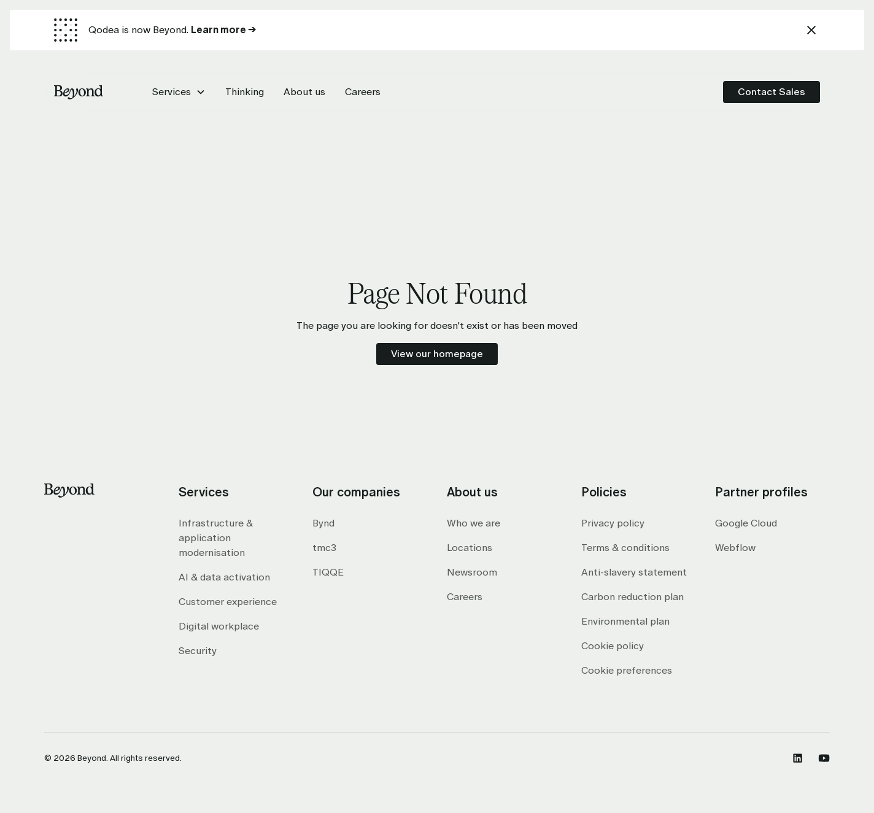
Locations (469, 547)
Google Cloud (746, 523)
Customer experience (228, 601)
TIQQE (328, 572)
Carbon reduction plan (632, 597)
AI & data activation (224, 577)
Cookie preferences (626, 670)
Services (171, 92)
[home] (78, 92)
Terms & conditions (625, 547)
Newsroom (472, 572)
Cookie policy (612, 646)
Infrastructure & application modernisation (216, 537)
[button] (178, 92)
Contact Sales (771, 92)
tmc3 (324, 547)
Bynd (323, 523)
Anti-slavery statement (634, 572)
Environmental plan (625, 621)
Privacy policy (612, 523)
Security (198, 651)
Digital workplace (219, 626)
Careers (464, 597)
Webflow (735, 547)
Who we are (473, 523)
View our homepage (437, 354)
